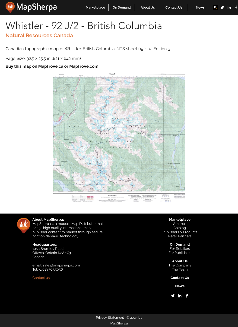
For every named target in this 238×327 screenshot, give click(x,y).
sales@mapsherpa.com (61, 265)
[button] (95, 7)
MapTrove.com (83, 66)
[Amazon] (215, 7)
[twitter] (222, 7)
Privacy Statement (110, 317)
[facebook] (186, 295)
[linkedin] (229, 7)
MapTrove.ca (50, 66)
